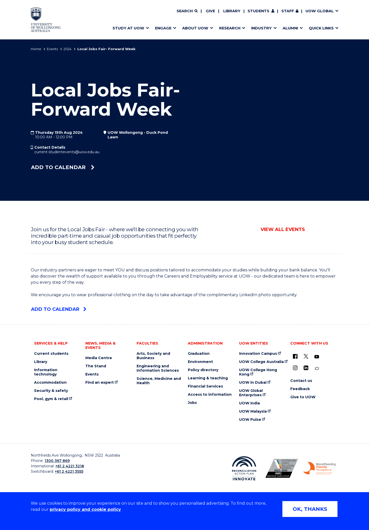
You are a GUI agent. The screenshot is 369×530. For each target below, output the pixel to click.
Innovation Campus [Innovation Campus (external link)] (258, 353)
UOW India (249, 403)
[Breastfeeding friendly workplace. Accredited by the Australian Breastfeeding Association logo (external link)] (319, 468)
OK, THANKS (310, 509)
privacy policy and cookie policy (85, 509)
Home (36, 49)
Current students (51, 353)
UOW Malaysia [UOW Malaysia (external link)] (253, 411)
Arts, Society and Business (153, 355)
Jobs (192, 403)
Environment (200, 362)
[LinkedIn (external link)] (306, 368)
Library (231, 11)
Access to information (210, 394)
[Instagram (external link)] (295, 368)
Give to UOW (302, 397)
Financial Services (205, 386)
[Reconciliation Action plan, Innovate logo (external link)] (244, 468)
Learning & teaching (208, 378)
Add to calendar (62, 167)
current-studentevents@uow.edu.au (66, 152)
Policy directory (203, 370)
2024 (67, 49)
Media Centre (98, 358)
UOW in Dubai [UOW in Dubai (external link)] (252, 382)
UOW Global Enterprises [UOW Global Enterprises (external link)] (251, 393)
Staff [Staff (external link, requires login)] (287, 11)
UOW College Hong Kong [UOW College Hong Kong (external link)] (258, 372)
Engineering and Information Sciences (158, 368)
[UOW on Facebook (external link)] (295, 356)
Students (258, 11)
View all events (283, 229)
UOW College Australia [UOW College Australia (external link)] (261, 362)
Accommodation (50, 382)
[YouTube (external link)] (317, 356)
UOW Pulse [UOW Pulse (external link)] (250, 419)
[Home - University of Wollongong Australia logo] (46, 19)
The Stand (95, 366)
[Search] (187, 11)
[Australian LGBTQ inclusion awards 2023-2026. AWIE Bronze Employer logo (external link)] (281, 468)
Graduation (199, 353)
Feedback (300, 389)
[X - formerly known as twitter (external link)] (306, 356)
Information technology (45, 372)
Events (52, 49)
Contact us (301, 381)
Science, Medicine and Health (159, 381)
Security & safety (51, 391)
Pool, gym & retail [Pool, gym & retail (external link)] (51, 399)
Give (210, 11)
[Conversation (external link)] (317, 368)
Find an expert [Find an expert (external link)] (99, 382)
